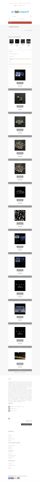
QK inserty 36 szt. (20, 154)
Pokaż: (10, 61)
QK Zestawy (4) (17, 45)
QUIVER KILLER (29, 30)
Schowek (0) (11, 3)
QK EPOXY (20, 318)
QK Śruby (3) (22, 45)
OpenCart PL (25, 476)
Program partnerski (12, 456)
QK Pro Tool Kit (20, 201)
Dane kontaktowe (10, 445)
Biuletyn (10, 468)
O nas (8, 434)
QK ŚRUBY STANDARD (20, 341)
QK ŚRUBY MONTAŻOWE (20, 224)
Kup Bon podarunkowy (13, 455)
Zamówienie (20, 3)
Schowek (20, 83)
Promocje (10, 458)
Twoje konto (16, 3)
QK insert (20, 107)
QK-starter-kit (20, 271)
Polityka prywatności (10, 438)
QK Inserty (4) (11, 45)
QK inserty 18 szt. (20, 131)
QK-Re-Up (20, 248)
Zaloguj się (24, 3)
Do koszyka (20, 89)
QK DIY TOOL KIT (20, 84)
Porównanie (22, 83)
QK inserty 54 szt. (20, 178)
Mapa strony (9, 448)
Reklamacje (9, 447)
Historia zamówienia (12, 465)
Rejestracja (28, 3)
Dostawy (8, 437)
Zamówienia (9, 435)
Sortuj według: (11, 56)
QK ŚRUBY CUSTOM (20, 295)
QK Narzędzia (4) (28, 45)
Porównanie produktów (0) (13, 53)
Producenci (11, 453)
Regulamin (9, 440)
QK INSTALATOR (20, 365)
